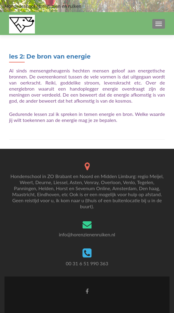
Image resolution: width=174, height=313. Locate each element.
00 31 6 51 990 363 (87, 263)
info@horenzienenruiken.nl (87, 234)
